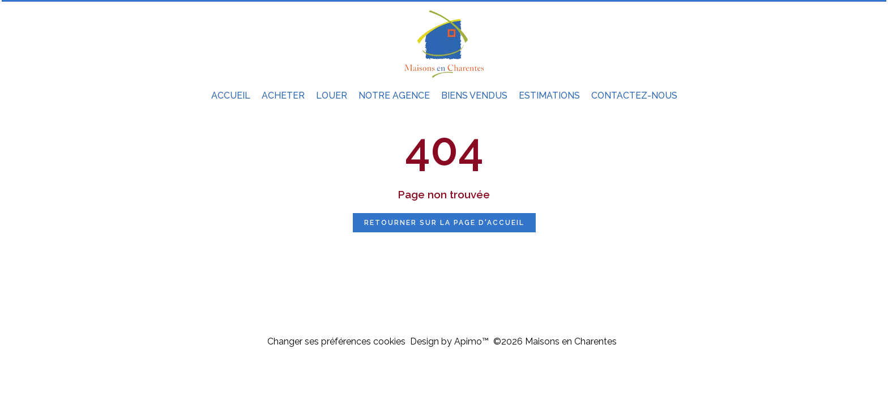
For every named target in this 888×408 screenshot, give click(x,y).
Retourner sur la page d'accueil (444, 223)
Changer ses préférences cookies (336, 341)
